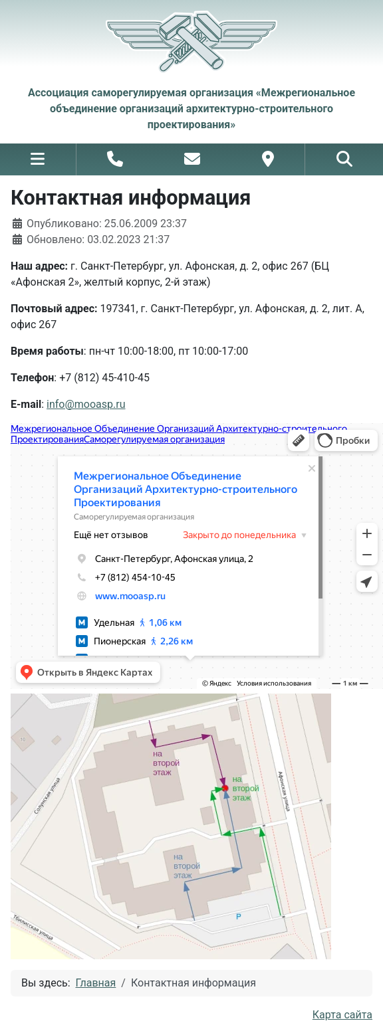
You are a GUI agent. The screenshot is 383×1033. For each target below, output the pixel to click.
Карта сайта (342, 1014)
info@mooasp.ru (86, 404)
